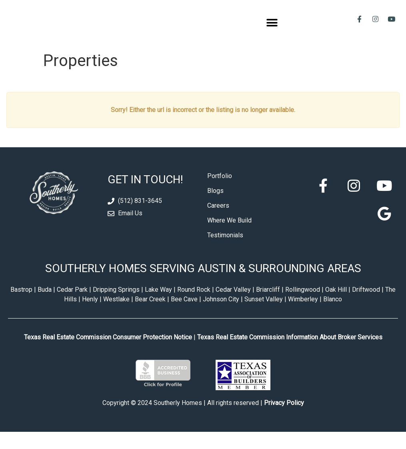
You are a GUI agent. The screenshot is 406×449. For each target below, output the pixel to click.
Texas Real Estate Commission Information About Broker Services (289, 354)
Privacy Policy (284, 420)
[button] (272, 31)
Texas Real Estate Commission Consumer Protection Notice (108, 354)
